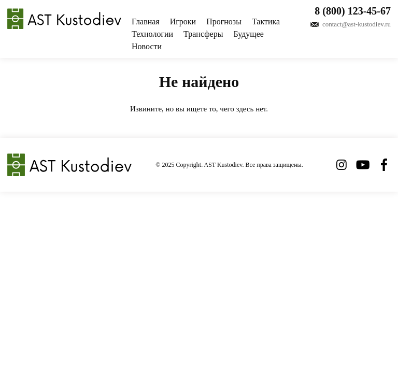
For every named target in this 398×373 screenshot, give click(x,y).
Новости (147, 46)
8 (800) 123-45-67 (353, 11)
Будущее (248, 34)
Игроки (183, 21)
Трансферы (203, 34)
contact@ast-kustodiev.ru (356, 24)
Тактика (266, 21)
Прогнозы (223, 21)
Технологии (152, 34)
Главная (146, 21)
